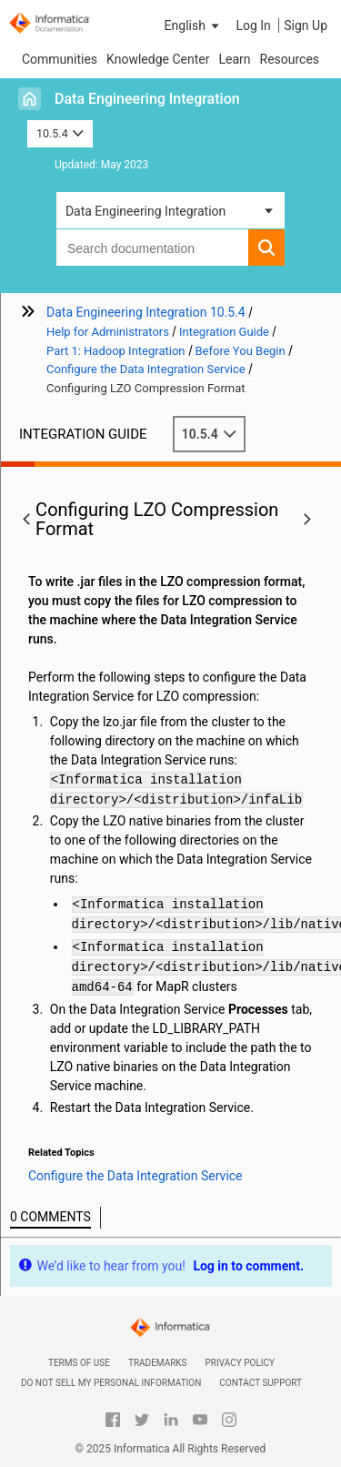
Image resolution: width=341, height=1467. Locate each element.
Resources (290, 59)
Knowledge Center (157, 59)
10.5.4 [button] (60, 133)
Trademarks (157, 1363)
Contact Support (260, 1383)
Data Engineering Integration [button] (145, 211)
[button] (193, 25)
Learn (234, 59)
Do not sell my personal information (111, 1383)
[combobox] (152, 247)
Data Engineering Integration (147, 98)
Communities (59, 59)
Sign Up (305, 25)
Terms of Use (79, 1363)
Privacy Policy (240, 1363)
